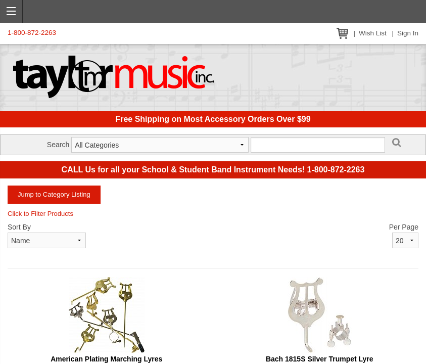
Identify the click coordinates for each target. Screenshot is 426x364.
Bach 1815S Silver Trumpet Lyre (319, 359)
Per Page (403, 227)
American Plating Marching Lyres (106, 359)
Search (58, 145)
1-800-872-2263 (32, 32)
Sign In (407, 33)
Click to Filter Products (40, 213)
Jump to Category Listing (54, 194)
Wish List (373, 33)
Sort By (19, 227)
